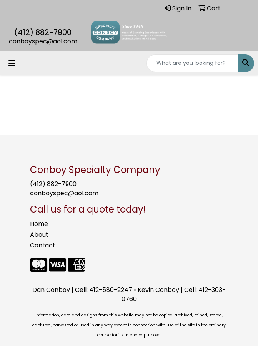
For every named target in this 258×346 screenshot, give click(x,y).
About (39, 234)
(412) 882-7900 (43, 32)
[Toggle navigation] (12, 63)
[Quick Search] (192, 63)
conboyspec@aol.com (43, 41)
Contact (42, 245)
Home (39, 223)
